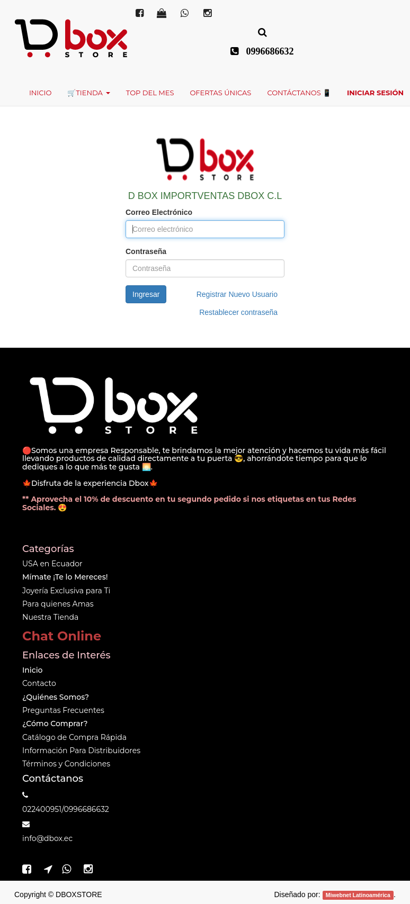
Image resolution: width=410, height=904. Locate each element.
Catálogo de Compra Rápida (74, 737)
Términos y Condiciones (66, 764)
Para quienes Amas (58, 604)
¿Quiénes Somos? (55, 697)
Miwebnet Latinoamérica (358, 895)
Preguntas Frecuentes (63, 710)
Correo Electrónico (159, 212)
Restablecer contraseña (238, 312)
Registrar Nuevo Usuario (237, 294)
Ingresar (145, 294)
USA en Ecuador (52, 563)
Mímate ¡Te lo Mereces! (65, 577)
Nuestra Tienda (50, 617)
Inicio (32, 670)
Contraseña (146, 251)
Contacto (39, 683)
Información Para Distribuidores (81, 750)
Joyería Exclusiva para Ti (66, 590)
